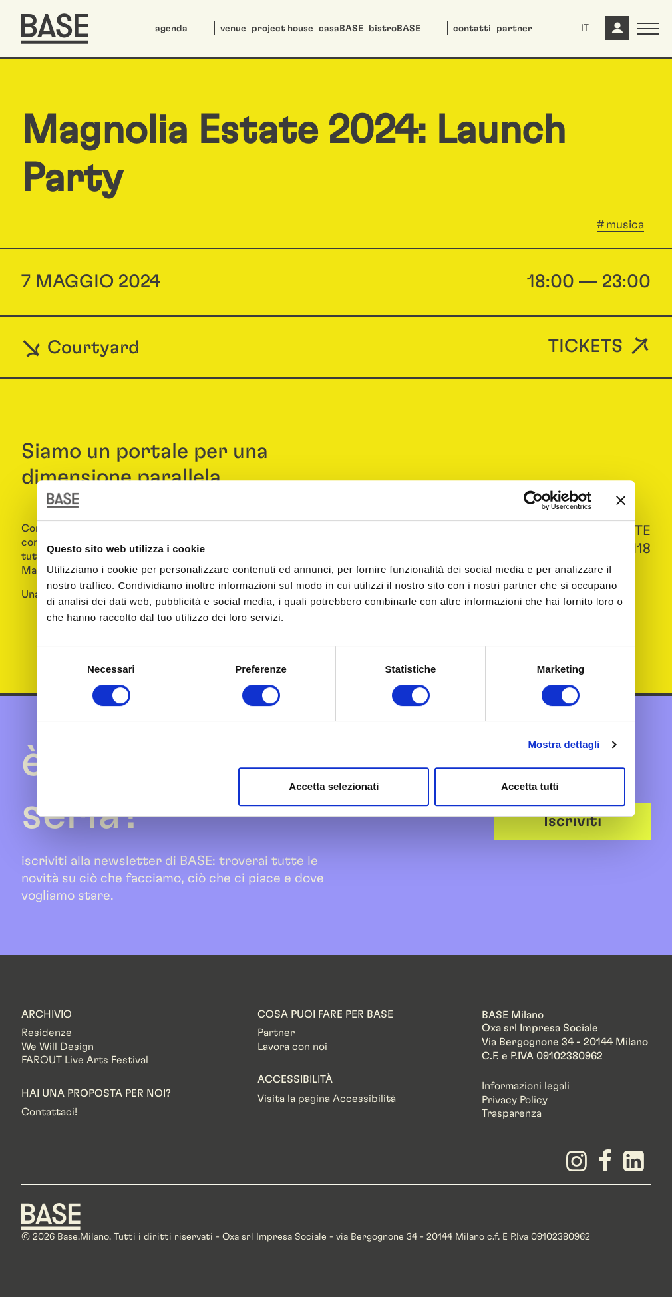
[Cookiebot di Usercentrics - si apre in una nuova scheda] (533, 500)
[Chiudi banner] (620, 500)
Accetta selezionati (334, 786)
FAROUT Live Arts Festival (84, 1060)
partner (514, 28)
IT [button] (585, 28)
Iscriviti (572, 821)
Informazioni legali (526, 1086)
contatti (472, 28)
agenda (171, 28)
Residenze (46, 1032)
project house (282, 28)
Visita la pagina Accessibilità (326, 1098)
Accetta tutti (530, 786)
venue (233, 28)
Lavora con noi (292, 1046)
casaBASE (341, 28)
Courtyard (80, 347)
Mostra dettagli (563, 744)
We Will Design (57, 1046)
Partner (276, 1032)
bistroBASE (394, 28)
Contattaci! (49, 1112)
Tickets (585, 347)
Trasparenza (512, 1113)
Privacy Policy (515, 1100)
